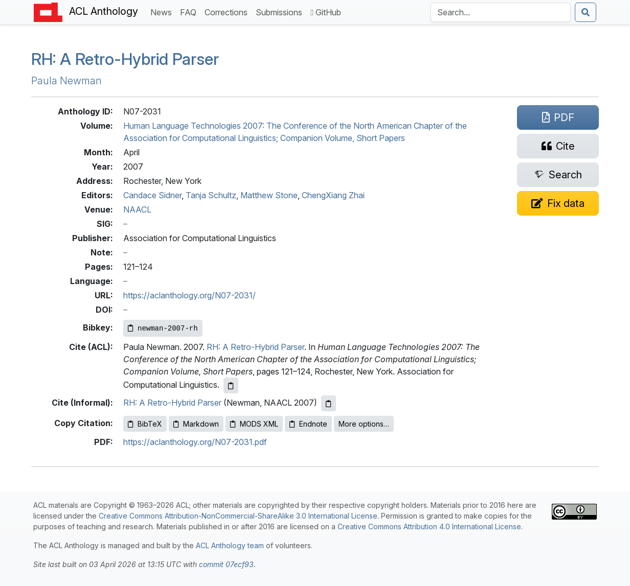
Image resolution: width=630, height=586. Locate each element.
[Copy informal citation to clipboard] (328, 403)
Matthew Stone (269, 195)
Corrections (228, 11)
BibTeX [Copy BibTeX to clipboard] (145, 423)
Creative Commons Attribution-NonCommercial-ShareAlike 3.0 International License (238, 515)
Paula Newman (66, 81)
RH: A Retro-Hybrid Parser (255, 347)
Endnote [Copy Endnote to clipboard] (308, 423)
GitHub (325, 12)
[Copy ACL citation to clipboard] (230, 385)
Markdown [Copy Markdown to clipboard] (196, 423)
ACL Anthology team (230, 545)
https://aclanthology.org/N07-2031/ (189, 295)
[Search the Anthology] (501, 12)
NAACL (137, 209)
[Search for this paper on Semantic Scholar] (558, 174)
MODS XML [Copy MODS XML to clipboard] (254, 423)
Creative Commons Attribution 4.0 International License (429, 526)
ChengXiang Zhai (333, 195)
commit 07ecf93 (226, 564)
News (163, 11)
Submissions (281, 11)
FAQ (190, 11)
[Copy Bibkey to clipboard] (162, 328)
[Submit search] (585, 12)
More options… (364, 423)
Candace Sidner (152, 195)
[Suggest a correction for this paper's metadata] (558, 203)
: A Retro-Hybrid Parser (125, 59)
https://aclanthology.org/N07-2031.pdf (195, 442)
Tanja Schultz (211, 195)
